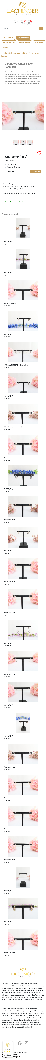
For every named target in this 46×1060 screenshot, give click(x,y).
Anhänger (25, 53)
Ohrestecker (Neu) (10, 303)
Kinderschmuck (24, 42)
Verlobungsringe (9, 42)
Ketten (36, 53)
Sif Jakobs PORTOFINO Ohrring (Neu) (16, 365)
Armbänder (16, 53)
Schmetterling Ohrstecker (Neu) (14, 427)
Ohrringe (4, 56)
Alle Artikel (8, 53)
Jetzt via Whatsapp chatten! (13, 202)
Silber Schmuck (23, 38)
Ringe (31, 53)
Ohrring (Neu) (8, 241)
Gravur (5, 47)
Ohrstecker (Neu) (9, 458)
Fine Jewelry (39, 42)
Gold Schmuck (8, 38)
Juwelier (15, 1054)
